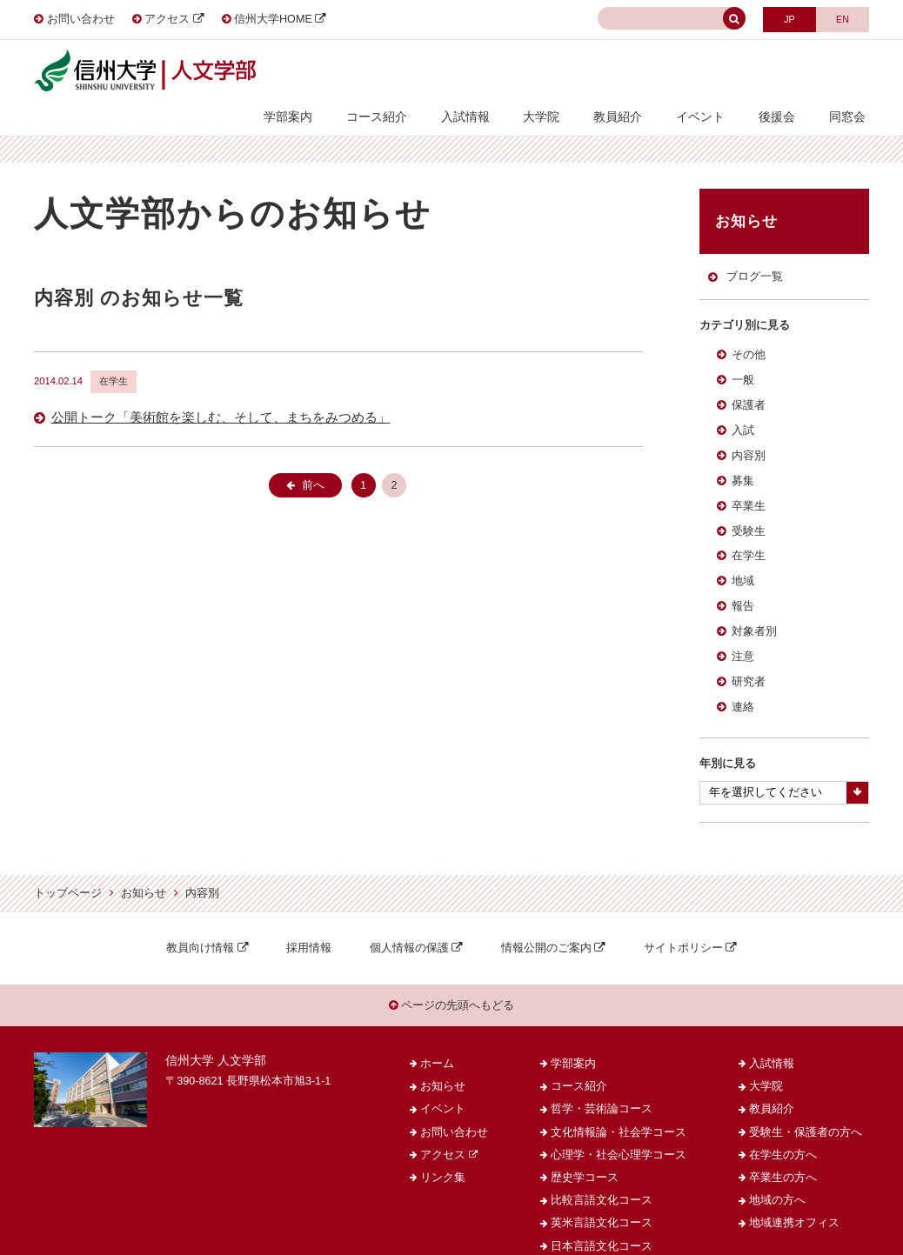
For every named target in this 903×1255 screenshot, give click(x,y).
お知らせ (143, 864)
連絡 (743, 678)
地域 (743, 553)
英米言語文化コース (601, 1198)
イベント (719, 71)
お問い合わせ (81, 19)
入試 (743, 403)
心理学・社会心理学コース (618, 1131)
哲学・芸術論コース (601, 1085)
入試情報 (507, 71)
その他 (749, 327)
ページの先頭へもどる (452, 979)
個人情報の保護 (409, 920)
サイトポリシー (683, 920)
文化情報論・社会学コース (618, 1108)
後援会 (788, 71)
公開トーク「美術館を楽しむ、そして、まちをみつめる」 (221, 386)
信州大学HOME (273, 19)
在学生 (749, 528)
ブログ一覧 (754, 247)
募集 (743, 452)
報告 (743, 578)
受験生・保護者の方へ (805, 1108)
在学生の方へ (783, 1131)
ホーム (437, 1039)
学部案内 (345, 71)
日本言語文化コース (601, 1222)
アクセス (167, 19)
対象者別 (754, 603)
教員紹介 (644, 71)
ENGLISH (840, 18)
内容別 (749, 428)
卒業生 (749, 477)
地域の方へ (777, 1176)
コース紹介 (426, 71)
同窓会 (851, 71)
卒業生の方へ (783, 1153)
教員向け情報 (200, 920)
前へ (313, 455)
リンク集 (442, 1153)
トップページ (68, 864)
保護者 (749, 377)
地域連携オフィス (794, 1198)
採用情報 (308, 920)
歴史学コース (585, 1153)
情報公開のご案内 (546, 920)
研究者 (749, 654)
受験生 (749, 503)
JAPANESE (781, 18)
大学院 (576, 71)
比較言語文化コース (601, 1176)
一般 (743, 352)
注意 (743, 629)
